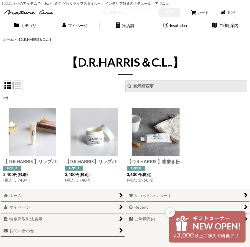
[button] (125, 26)
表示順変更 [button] (141, 86)
